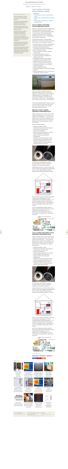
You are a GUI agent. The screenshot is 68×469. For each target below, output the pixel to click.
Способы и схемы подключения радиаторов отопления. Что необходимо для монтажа (21, 23)
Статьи (38, 6)
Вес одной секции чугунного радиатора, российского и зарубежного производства (20, 32)
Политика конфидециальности (32, 414)
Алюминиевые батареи (34, 2)
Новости (33, 6)
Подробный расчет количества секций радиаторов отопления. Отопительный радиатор (21, 44)
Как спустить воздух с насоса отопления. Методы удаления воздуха (20, 18)
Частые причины (38, 353)
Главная (28, 6)
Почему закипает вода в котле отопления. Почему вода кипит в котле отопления (21, 28)
